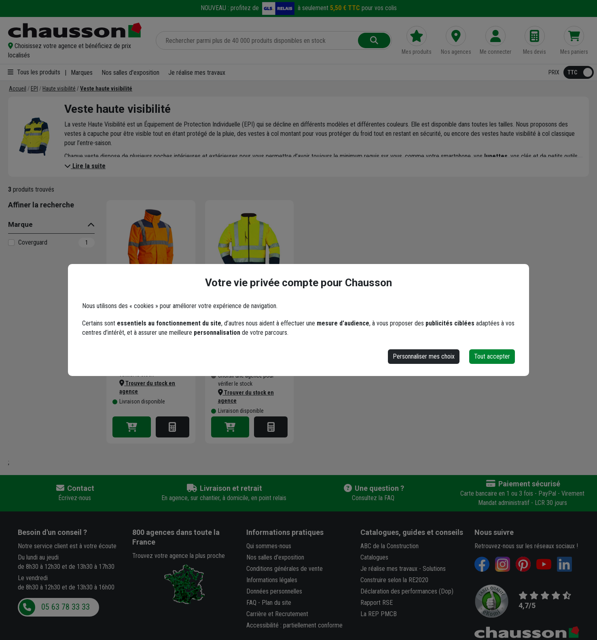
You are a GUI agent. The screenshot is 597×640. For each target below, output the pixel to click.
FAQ (251, 602)
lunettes (496, 156)
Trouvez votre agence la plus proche (178, 556)
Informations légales (271, 580)
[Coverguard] (11, 242)
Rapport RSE (376, 602)
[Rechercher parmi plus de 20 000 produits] (257, 40)
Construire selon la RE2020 (394, 580)
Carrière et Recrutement (277, 614)
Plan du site (276, 602)
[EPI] (34, 88)
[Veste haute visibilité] (106, 88)
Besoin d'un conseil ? (52, 532)
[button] (77, 50)
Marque (20, 224)
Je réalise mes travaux (196, 72)
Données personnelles (274, 591)
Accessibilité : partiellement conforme (294, 625)
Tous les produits (34, 72)
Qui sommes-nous (268, 546)
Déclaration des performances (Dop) (406, 591)
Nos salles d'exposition (130, 72)
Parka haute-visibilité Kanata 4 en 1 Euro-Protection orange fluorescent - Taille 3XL (146, 316)
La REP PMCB (378, 614)
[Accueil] (17, 88)
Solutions (434, 568)
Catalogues (374, 557)
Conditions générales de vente (284, 568)
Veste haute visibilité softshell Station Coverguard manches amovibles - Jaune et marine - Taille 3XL (242, 316)
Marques (82, 72)
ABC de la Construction (389, 546)
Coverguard (32, 242)
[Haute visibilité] (59, 88)
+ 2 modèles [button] (166, 274)
